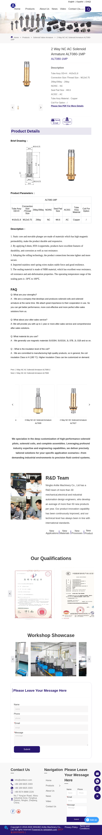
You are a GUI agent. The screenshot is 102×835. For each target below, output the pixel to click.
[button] (30, 9)
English (71, 2)
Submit (27, 749)
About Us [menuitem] (44, 9)
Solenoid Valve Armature (43, 37)
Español (79, 2)
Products (26, 37)
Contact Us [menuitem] (74, 9)
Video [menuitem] (63, 9)
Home (16, 37)
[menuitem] (30, 9)
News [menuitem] (55, 9)
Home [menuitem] (17, 9)
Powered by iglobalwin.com (44, 830)
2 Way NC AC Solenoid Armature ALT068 (32, 373)
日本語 (88, 2)
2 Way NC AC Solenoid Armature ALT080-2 (32, 370)
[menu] (47, 9)
